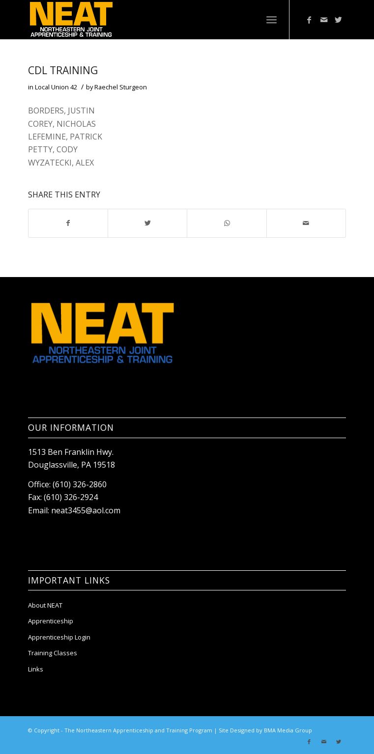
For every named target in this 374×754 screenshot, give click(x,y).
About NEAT (45, 605)
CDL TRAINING (63, 70)
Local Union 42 (56, 87)
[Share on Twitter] (147, 223)
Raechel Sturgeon (120, 87)
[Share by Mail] (306, 223)
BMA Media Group (288, 730)
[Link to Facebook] (309, 19)
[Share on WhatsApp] (226, 223)
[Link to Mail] (323, 19)
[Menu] (271, 19)
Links (35, 669)
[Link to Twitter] (338, 19)
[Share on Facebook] (68, 223)
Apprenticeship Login (59, 637)
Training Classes (52, 652)
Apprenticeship (50, 620)
